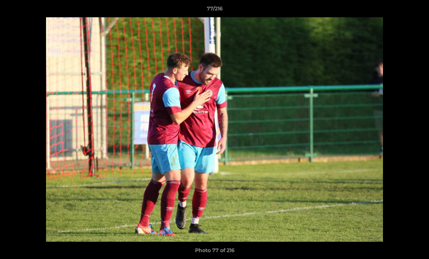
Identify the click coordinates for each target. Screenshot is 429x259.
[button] (416, 10)
